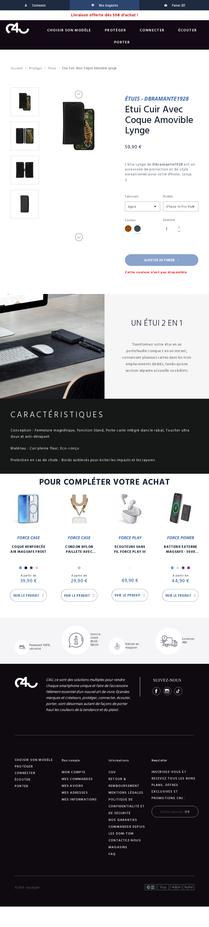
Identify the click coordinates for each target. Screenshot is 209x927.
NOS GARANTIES (123, 820)
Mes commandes (77, 779)
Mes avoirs (73, 786)
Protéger (115, 30)
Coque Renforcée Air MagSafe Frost (28, 549)
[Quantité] (169, 229)
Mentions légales (126, 792)
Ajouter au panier (161, 260)
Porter (122, 42)
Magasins (118, 847)
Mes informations (79, 799)
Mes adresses (75, 792)
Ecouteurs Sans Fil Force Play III (130, 549)
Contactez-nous (125, 840)
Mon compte (74, 772)
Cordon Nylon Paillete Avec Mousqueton (79, 549)
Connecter (152, 30)
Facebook (156, 691)
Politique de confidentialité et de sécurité (127, 806)
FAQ (112, 854)
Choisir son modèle (69, 30)
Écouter (187, 30)
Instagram (167, 691)
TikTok (178, 691)
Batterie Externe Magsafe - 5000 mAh (180, 549)
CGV (112, 772)
